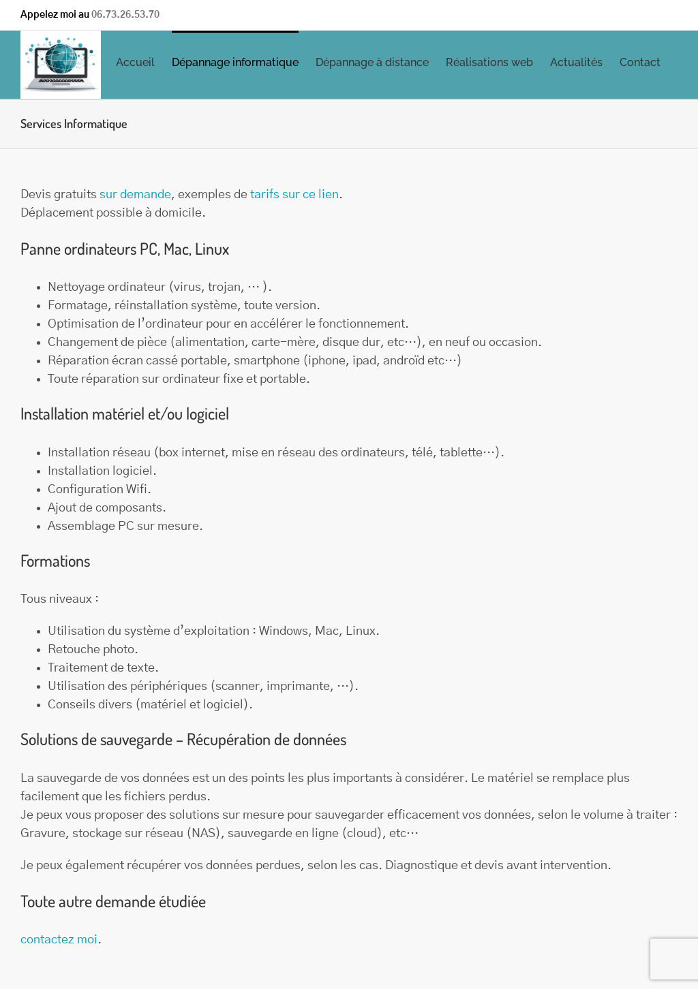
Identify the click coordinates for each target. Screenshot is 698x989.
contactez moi (58, 940)
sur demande (135, 195)
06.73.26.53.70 (125, 15)
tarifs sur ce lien (294, 195)
